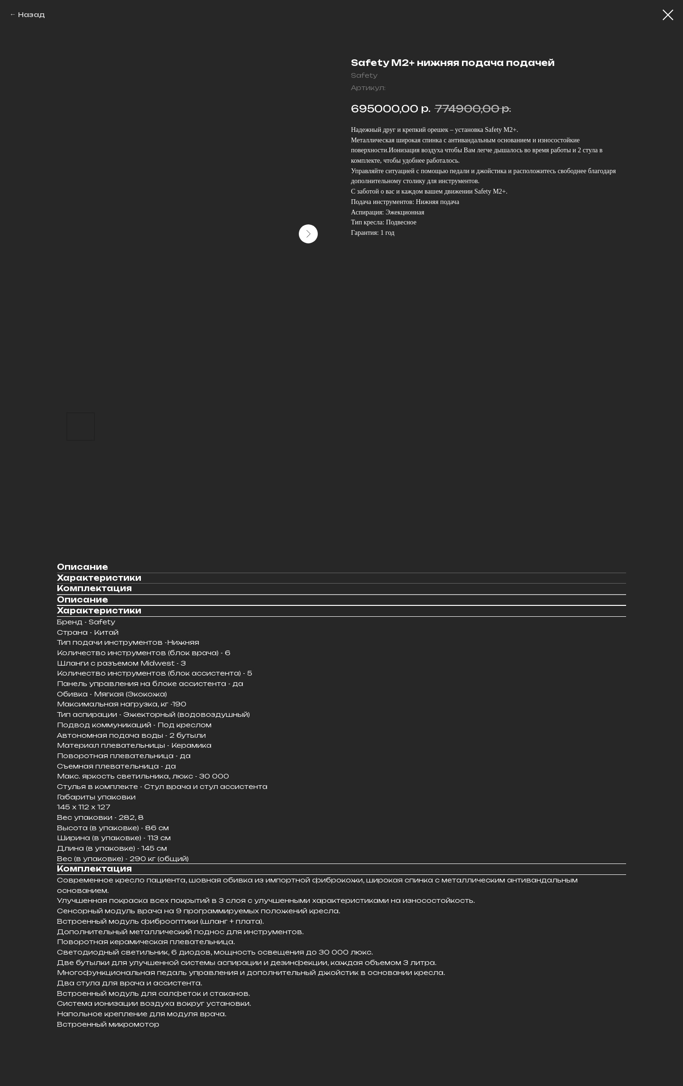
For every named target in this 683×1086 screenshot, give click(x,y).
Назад (31, 14)
